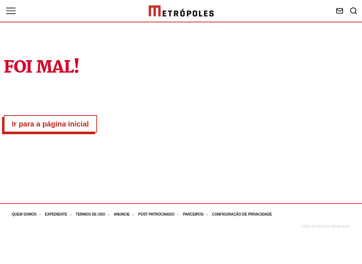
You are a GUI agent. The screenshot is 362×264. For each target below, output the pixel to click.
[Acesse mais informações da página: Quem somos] (28, 214)
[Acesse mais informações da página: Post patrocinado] (160, 214)
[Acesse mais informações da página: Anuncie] (126, 214)
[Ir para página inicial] (181, 11)
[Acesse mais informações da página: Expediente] (60, 214)
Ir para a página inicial (50, 124)
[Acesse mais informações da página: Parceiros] (197, 214)
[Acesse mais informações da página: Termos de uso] (95, 214)
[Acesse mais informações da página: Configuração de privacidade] (242, 214)
